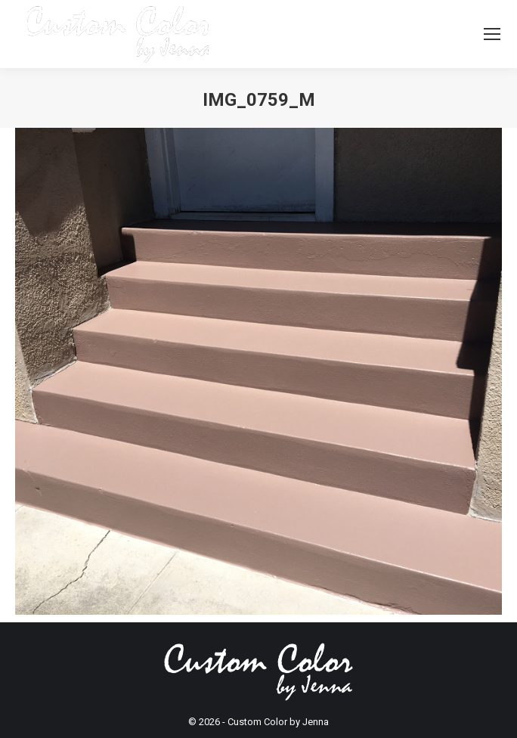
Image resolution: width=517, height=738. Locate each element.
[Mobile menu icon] (492, 34)
